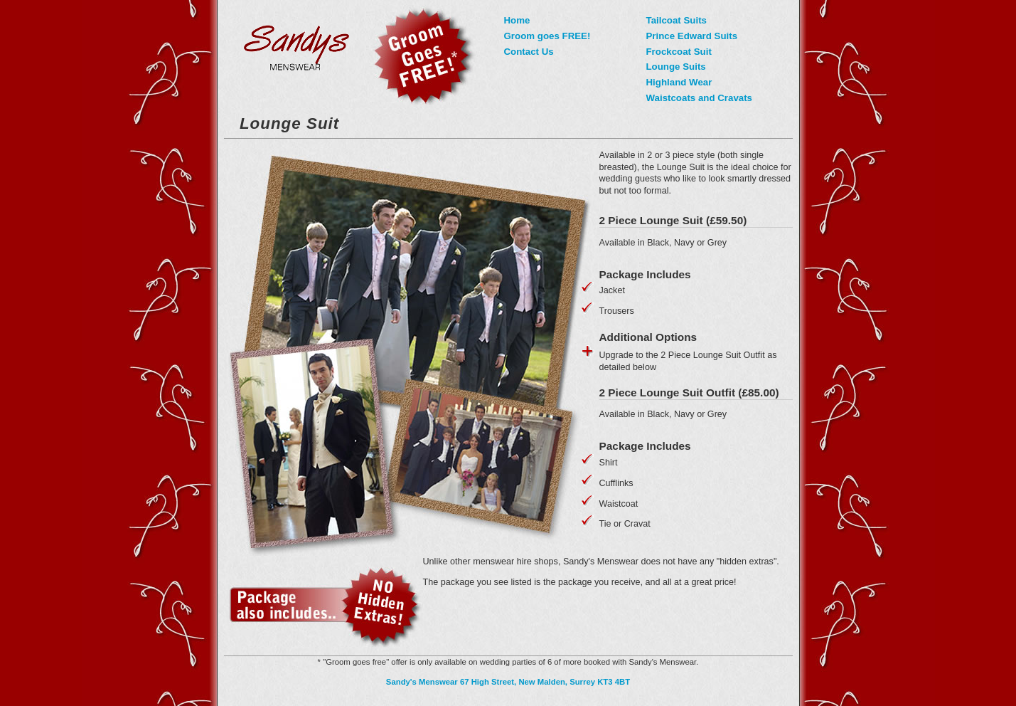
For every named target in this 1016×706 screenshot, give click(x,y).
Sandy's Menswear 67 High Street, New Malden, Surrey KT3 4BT (508, 682)
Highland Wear (679, 82)
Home (517, 20)
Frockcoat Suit (679, 51)
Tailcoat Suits (676, 20)
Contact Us (529, 51)
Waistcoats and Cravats (699, 98)
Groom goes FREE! (547, 36)
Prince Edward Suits (692, 36)
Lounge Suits (676, 66)
